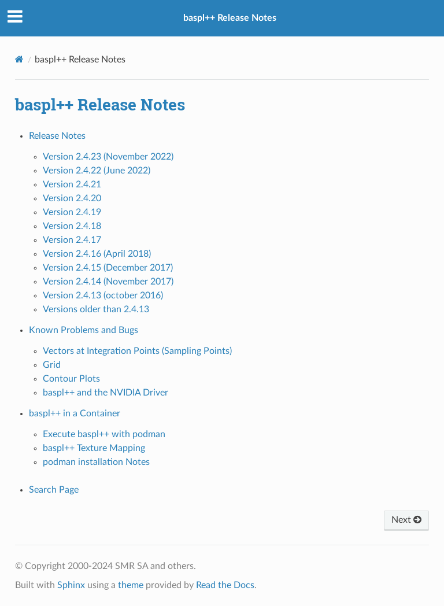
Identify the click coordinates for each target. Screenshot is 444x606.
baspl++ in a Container (74, 413)
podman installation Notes (96, 462)
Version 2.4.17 (72, 240)
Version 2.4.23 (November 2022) (108, 156)
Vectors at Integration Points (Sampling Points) (137, 351)
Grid (52, 364)
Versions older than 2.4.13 (96, 309)
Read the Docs (225, 585)
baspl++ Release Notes (229, 18)
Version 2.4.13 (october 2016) (103, 295)
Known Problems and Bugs (83, 330)
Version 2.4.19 (72, 212)
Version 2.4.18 (72, 226)
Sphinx (71, 585)
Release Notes (57, 136)
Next (406, 519)
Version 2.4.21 (72, 184)
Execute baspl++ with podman (104, 434)
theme (130, 585)
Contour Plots (71, 378)
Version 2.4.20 (72, 198)
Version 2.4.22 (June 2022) (96, 170)
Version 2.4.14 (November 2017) (108, 281)
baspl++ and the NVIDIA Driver (105, 392)
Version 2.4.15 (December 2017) (108, 267)
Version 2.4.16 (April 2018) (97, 253)
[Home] (19, 59)
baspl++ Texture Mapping (94, 448)
